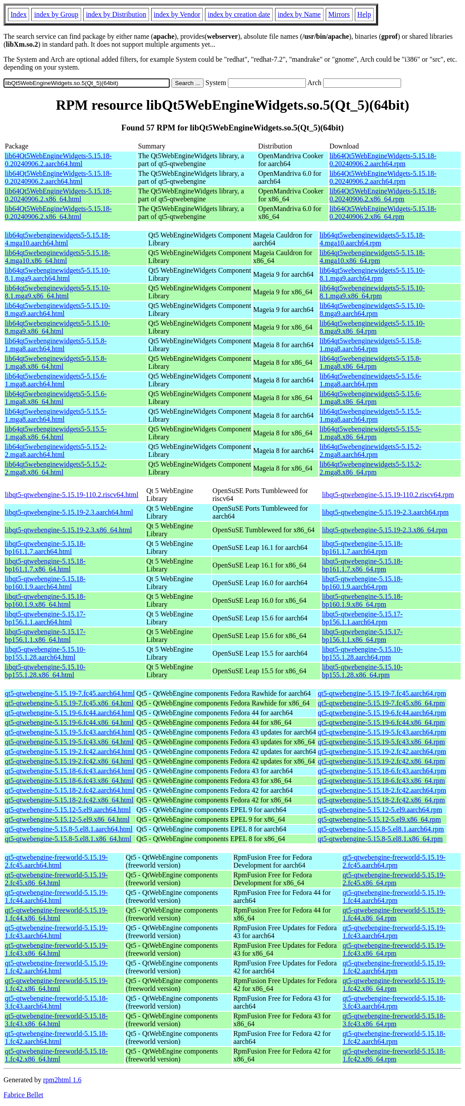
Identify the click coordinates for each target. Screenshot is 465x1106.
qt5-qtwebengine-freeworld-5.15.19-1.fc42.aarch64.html (56, 967)
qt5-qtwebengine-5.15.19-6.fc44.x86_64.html (69, 722)
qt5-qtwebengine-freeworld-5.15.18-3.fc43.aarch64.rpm (394, 1002)
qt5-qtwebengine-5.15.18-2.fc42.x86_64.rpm (381, 800)
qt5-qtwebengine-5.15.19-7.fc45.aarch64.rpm (382, 693)
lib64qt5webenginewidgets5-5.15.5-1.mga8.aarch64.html (56, 415)
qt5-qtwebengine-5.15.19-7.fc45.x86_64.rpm (381, 703)
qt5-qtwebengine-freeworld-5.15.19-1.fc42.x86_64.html (56, 984)
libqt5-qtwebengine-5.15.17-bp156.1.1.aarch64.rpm (362, 618)
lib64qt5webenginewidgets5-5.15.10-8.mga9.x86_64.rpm (372, 327)
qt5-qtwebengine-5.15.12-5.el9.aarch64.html (68, 809)
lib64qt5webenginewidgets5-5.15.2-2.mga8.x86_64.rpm (370, 468)
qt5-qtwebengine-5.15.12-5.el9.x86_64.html (67, 819)
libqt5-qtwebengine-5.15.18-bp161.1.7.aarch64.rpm (362, 547)
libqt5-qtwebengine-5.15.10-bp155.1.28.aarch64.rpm (362, 653)
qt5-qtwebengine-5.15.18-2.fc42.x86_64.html (69, 800)
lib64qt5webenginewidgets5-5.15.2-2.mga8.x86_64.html (56, 468)
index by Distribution (116, 14)
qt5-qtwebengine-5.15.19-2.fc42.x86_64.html (69, 761)
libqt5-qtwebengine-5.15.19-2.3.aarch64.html (69, 512)
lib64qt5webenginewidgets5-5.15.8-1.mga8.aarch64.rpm (370, 345)
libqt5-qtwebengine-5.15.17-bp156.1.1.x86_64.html (45, 635)
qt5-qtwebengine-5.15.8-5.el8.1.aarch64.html (69, 829)
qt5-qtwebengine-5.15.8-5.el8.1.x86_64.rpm (380, 838)
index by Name (299, 14)
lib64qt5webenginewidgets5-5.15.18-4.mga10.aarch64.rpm (372, 239)
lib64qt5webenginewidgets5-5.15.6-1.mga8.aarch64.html (56, 380)
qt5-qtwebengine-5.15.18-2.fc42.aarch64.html (70, 790)
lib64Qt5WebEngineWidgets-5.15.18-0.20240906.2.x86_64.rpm (383, 195)
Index (18, 14)
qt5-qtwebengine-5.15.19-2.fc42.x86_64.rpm (381, 761)
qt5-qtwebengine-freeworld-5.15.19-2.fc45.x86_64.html (56, 879)
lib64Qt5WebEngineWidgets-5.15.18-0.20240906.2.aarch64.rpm (383, 159)
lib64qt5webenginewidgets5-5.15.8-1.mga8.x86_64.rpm (370, 362)
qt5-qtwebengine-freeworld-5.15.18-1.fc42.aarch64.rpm (394, 1037)
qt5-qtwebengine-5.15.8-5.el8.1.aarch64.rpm (381, 829)
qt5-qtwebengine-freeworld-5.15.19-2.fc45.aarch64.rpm (394, 861)
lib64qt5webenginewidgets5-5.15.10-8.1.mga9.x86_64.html (57, 292)
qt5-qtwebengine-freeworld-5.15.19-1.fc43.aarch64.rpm (394, 931)
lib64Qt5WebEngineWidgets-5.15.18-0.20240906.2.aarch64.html (58, 159)
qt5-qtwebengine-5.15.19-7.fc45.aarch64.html (70, 693)
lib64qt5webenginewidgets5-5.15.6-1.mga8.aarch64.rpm (370, 380)
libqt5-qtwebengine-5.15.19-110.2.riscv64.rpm (388, 494)
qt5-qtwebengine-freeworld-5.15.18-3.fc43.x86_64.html (56, 1020)
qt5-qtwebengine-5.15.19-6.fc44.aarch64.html (70, 712)
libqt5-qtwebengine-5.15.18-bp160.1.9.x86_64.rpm (362, 600)
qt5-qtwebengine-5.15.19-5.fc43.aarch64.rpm (382, 732)
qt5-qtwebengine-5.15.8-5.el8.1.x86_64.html (68, 838)
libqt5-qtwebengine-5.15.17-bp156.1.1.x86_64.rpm (362, 635)
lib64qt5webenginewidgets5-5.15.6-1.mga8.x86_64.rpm (370, 397)
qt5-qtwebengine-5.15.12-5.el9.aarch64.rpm (380, 809)
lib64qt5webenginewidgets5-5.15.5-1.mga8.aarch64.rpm (370, 415)
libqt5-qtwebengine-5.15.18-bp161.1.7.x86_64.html (45, 565)
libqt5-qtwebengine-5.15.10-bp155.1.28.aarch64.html (45, 653)
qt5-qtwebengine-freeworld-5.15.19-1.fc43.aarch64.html (56, 931)
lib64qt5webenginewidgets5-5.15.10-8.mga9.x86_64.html (57, 327)
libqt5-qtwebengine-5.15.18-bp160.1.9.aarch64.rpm (362, 582)
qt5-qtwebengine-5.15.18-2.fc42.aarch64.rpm (382, 790)
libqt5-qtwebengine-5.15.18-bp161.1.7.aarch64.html (45, 547)
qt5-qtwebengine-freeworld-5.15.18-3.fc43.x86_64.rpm (394, 1020)
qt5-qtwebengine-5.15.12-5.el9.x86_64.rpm (379, 819)
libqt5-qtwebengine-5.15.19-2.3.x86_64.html (68, 530)
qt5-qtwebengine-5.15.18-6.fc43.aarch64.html (70, 771)
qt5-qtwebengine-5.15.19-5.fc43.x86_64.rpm (381, 742)
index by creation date (239, 14)
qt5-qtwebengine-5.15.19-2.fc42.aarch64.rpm (382, 751)
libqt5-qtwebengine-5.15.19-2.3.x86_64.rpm (384, 530)
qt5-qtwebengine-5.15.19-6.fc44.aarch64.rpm (382, 712)
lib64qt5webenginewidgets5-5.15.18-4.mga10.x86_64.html (57, 256)
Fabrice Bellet (23, 1095)
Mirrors (339, 14)
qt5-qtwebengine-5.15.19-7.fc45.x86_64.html (69, 703)
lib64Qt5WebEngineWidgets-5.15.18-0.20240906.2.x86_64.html (58, 195)
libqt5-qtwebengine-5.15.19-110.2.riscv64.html (71, 494)
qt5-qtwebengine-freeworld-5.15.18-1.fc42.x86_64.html (56, 1055)
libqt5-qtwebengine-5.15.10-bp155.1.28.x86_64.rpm (362, 671)
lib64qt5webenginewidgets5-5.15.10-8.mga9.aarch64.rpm (372, 309)
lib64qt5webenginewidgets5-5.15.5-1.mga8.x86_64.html (56, 433)
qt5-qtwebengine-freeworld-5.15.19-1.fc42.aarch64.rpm (394, 967)
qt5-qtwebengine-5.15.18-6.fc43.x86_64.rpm (381, 780)
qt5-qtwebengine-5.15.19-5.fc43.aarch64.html (70, 732)
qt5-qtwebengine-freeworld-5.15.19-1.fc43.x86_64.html (56, 949)
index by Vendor (177, 14)
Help (364, 14)
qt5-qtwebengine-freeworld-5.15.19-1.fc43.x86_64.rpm (394, 949)
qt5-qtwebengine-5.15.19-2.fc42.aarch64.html (70, 751)
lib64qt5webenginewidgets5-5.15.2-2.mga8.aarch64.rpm (370, 450)
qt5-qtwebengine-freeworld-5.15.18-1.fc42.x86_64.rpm (394, 1055)
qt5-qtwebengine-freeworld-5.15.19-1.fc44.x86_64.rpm (394, 914)
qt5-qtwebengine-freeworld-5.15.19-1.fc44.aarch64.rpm (394, 896)
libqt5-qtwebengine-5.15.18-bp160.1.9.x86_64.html (45, 600)
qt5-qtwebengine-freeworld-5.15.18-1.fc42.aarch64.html (56, 1037)
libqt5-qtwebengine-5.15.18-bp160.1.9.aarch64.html (45, 582)
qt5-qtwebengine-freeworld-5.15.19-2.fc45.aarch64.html (56, 861)
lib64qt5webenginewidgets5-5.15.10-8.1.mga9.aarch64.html (57, 274)
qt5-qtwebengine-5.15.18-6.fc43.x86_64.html (69, 780)
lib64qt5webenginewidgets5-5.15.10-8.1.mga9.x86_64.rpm (372, 292)
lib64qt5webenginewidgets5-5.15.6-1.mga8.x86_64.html (56, 397)
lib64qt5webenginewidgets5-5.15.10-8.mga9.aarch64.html (57, 309)
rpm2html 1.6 (62, 1080)
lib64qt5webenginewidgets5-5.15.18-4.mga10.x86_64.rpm (372, 256)
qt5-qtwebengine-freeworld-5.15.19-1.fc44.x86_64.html (56, 914)
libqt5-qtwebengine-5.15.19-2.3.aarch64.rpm (385, 512)
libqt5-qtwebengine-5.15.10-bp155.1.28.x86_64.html (45, 671)
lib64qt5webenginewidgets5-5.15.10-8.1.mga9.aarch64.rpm (372, 274)
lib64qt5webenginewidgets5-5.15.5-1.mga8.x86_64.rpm (370, 433)
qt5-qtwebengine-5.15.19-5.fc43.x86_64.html (69, 742)
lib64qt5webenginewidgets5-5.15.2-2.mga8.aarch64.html (56, 450)
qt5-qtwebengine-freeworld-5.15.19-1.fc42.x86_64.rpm (394, 984)
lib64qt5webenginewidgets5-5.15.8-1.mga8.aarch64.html (56, 345)
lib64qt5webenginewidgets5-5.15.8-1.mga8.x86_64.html (56, 362)
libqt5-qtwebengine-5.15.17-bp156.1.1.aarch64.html (45, 618)
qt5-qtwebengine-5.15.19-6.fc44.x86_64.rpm (381, 722)
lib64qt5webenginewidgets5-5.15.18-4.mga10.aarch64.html (57, 239)
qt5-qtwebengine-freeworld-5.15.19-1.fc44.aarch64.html (56, 896)
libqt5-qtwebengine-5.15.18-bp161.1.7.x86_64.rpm (362, 565)
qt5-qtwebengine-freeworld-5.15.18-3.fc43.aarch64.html (56, 1002)
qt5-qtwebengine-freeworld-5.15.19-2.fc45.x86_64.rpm (394, 879)
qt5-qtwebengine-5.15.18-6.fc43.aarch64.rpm (382, 771)
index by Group (56, 14)
